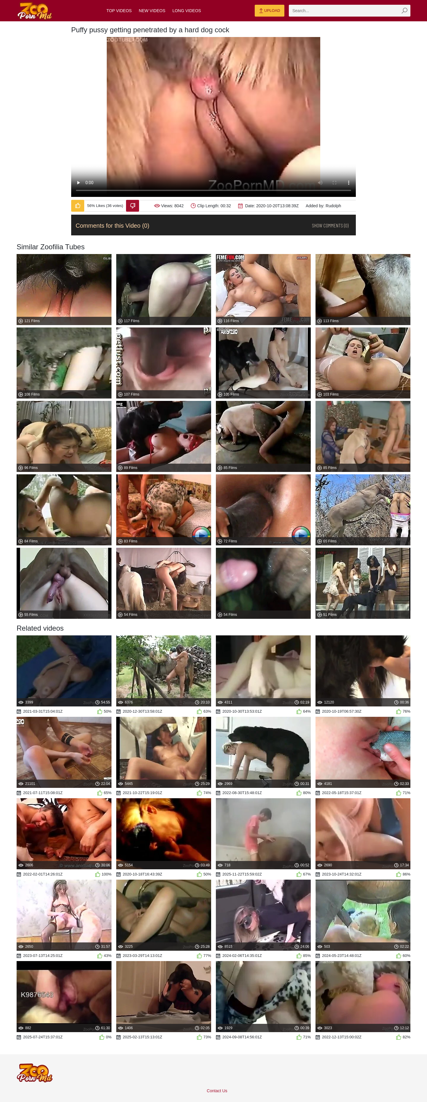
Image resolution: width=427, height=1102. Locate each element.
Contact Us (217, 1090)
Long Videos (186, 10)
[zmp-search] (349, 11)
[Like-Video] (77, 206)
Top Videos (119, 10)
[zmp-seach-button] (404, 11)
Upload (269, 11)
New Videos (152, 10)
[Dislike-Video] (132, 206)
